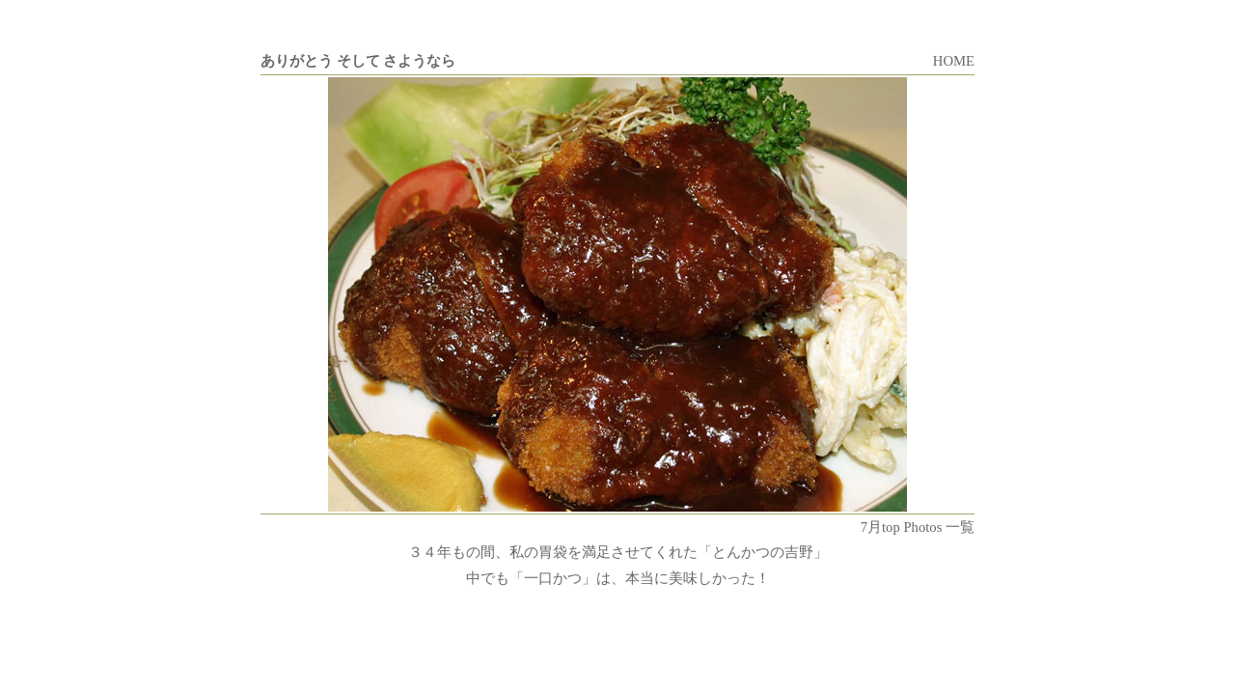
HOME (953, 61)
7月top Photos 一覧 (917, 527)
